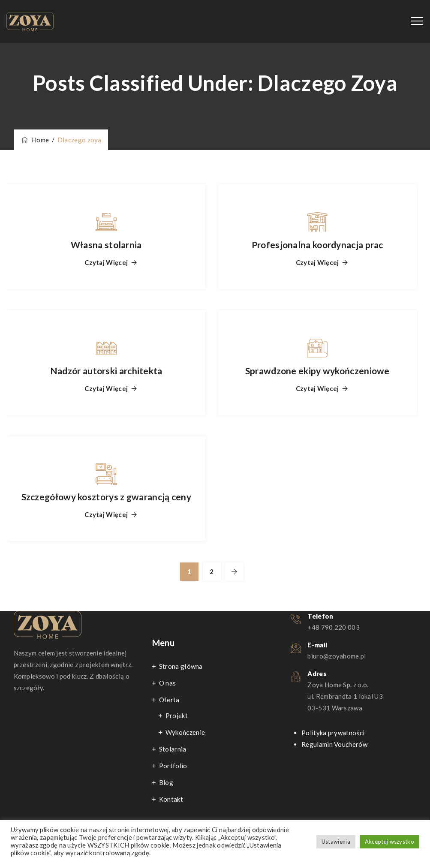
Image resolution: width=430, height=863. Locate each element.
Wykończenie (185, 732)
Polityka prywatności (332, 733)
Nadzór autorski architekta (106, 370)
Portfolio (173, 766)
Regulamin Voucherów (334, 744)
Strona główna (181, 666)
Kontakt (171, 799)
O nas (167, 683)
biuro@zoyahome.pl (336, 656)
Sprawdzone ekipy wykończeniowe (317, 370)
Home (34, 140)
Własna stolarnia (106, 244)
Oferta (169, 700)
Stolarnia (172, 749)
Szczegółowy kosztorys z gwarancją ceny (106, 496)
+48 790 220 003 (333, 627)
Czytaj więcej (106, 262)
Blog (166, 782)
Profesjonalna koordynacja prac (317, 244)
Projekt (176, 715)
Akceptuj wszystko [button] (389, 841)
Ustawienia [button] (336, 841)
